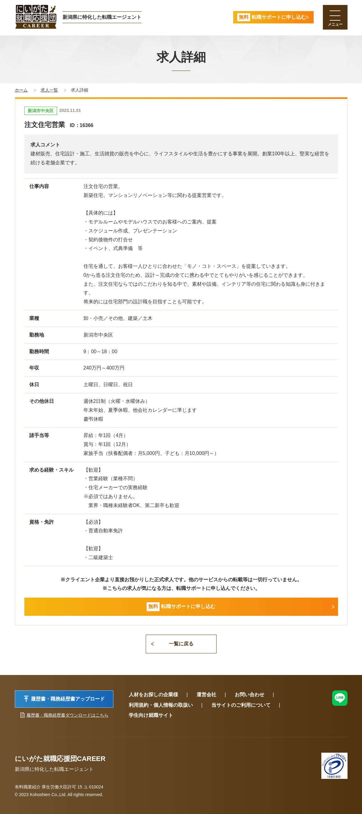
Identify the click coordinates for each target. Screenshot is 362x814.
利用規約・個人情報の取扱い (161, 705)
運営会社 (206, 694)
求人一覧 (49, 90)
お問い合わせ (249, 694)
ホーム (21, 90)
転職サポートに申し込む (181, 606)
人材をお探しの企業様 (153, 694)
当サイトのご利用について (240, 705)
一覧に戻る (181, 643)
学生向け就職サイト (151, 715)
